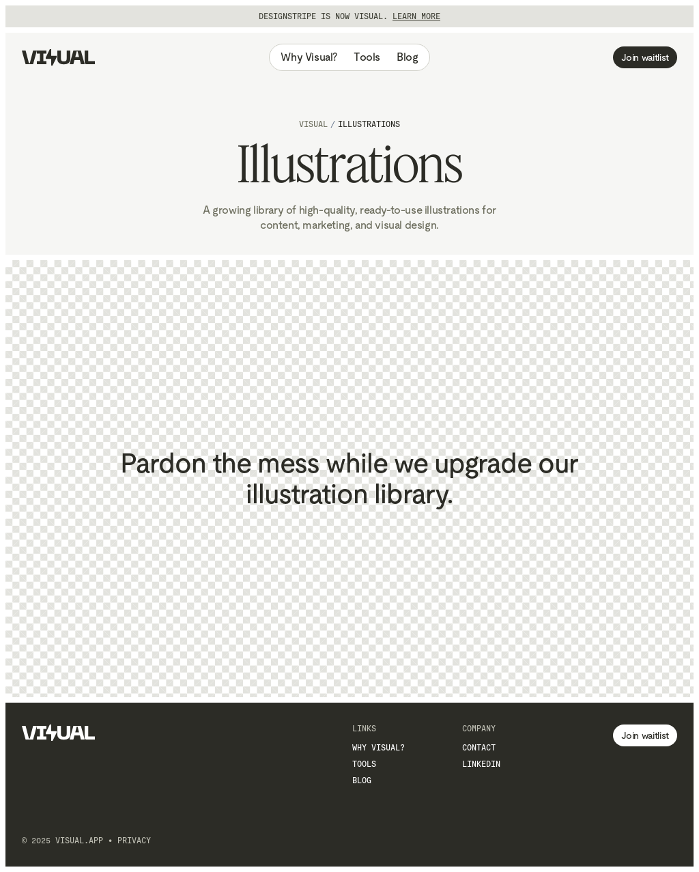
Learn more (416, 16)
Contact (479, 748)
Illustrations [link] (369, 124)
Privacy (134, 840)
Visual (313, 124)
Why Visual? (309, 57)
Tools (367, 57)
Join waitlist (645, 57)
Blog (407, 57)
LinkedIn (481, 764)
